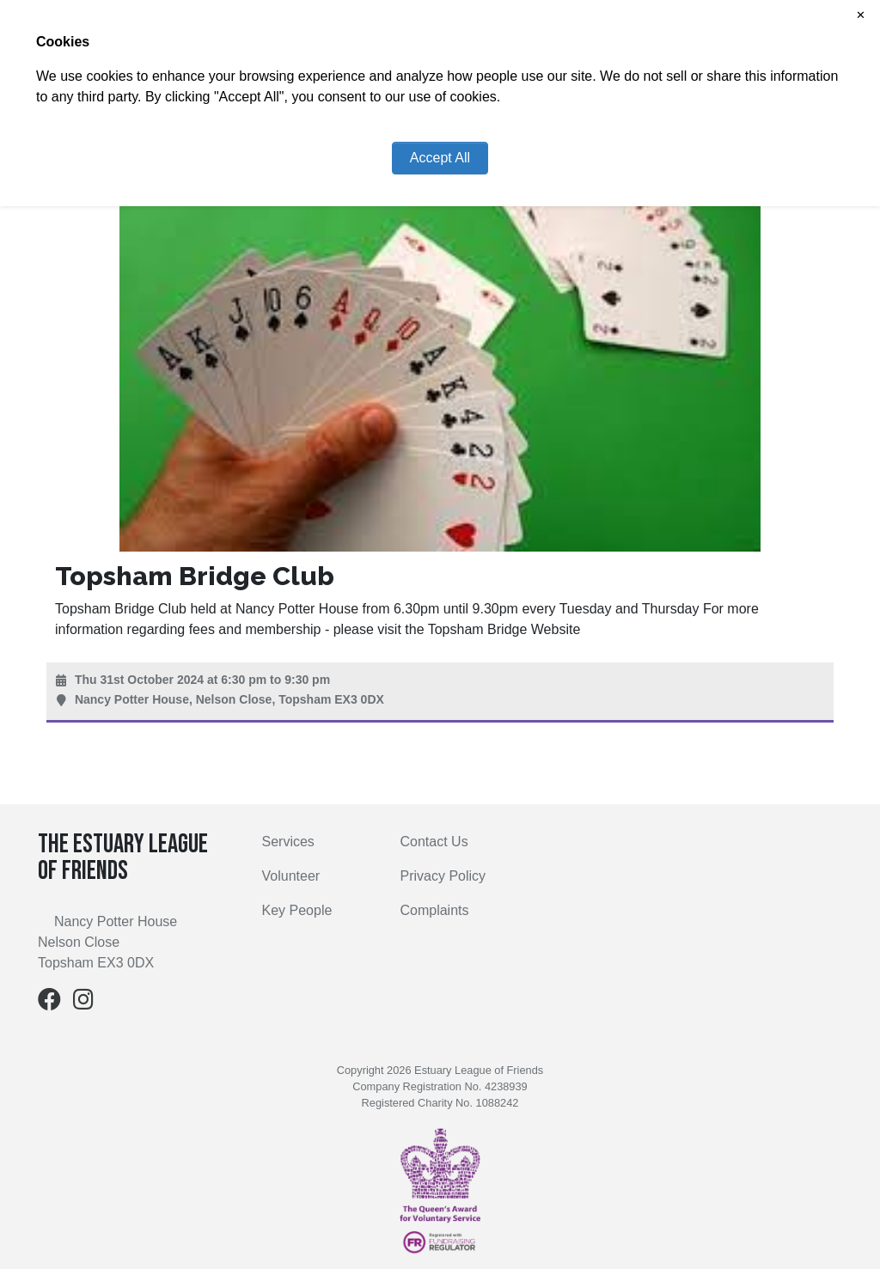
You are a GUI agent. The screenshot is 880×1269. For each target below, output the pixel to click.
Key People (297, 910)
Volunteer (291, 876)
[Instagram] (83, 1003)
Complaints (434, 910)
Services (288, 841)
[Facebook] (49, 1003)
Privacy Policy (443, 876)
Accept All (440, 157)
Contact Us (434, 841)
